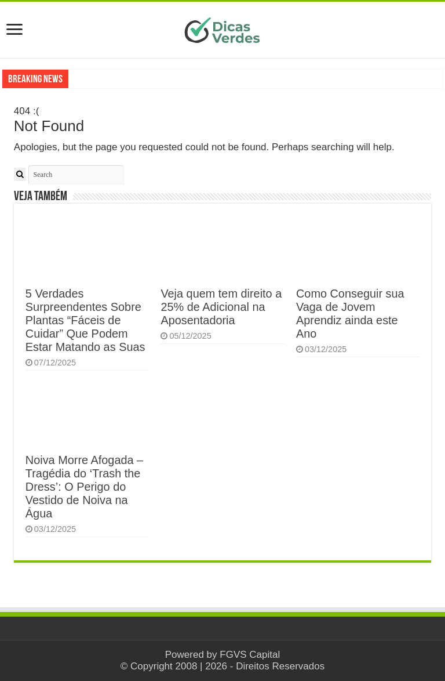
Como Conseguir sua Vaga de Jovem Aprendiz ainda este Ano (350, 313)
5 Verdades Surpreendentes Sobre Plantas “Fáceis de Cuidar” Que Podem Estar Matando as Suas (85, 320)
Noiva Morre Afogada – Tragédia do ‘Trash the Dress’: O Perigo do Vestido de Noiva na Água (84, 487)
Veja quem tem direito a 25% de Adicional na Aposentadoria (221, 307)
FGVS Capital (250, 654)
